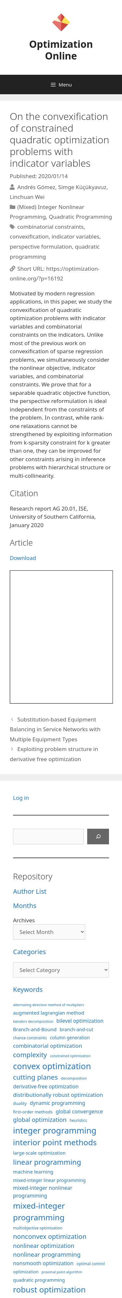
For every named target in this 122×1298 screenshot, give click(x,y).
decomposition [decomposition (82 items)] (74, 1078)
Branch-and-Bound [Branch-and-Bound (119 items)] (35, 1029)
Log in (21, 797)
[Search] (98, 836)
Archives (24, 920)
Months (24, 905)
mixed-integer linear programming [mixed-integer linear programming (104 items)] (49, 1180)
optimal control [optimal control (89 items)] (90, 1263)
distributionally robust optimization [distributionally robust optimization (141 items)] (58, 1094)
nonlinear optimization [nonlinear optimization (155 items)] (44, 1246)
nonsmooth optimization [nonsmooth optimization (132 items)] (43, 1263)
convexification (29, 236)
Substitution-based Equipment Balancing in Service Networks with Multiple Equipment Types (55, 729)
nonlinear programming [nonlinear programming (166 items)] (47, 1254)
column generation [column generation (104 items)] (69, 1037)
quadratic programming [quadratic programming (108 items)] (39, 1280)
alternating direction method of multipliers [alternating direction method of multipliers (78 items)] (48, 1004)
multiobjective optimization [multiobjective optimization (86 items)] (37, 1227)
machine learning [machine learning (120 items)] (33, 1171)
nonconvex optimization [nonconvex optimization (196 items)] (50, 1236)
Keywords (28, 989)
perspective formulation (41, 246)
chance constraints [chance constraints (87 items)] (30, 1037)
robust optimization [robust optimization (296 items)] (49, 1289)
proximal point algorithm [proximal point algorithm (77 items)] (61, 1272)
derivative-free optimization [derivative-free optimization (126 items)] (46, 1086)
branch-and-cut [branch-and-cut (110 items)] (76, 1029)
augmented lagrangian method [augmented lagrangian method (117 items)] (48, 1012)
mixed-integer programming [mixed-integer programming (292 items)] (39, 1211)
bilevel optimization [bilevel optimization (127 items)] (79, 1020)
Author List (30, 891)
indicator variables (75, 236)
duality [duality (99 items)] (20, 1103)
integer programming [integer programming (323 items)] (54, 1130)
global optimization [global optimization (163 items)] (40, 1119)
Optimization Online (61, 49)
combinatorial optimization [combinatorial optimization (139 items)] (47, 1045)
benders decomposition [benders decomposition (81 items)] (33, 1021)
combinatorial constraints (50, 226)
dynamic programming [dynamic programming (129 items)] (57, 1103)
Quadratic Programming (80, 216)
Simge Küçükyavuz (82, 187)
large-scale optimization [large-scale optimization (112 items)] (39, 1153)
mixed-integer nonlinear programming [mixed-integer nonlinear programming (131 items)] (42, 1191)
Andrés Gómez (36, 187)
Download (23, 558)
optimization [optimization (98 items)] (25, 1272)
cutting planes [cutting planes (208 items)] (35, 1077)
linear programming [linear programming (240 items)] (47, 1162)
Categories (29, 951)
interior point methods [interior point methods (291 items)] (55, 1142)
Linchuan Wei (27, 197)
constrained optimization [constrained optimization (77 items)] (70, 1056)
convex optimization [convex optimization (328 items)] (52, 1065)
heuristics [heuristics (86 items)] (78, 1120)
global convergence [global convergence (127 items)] (79, 1111)
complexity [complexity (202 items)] (30, 1054)
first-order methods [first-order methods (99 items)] (33, 1112)
